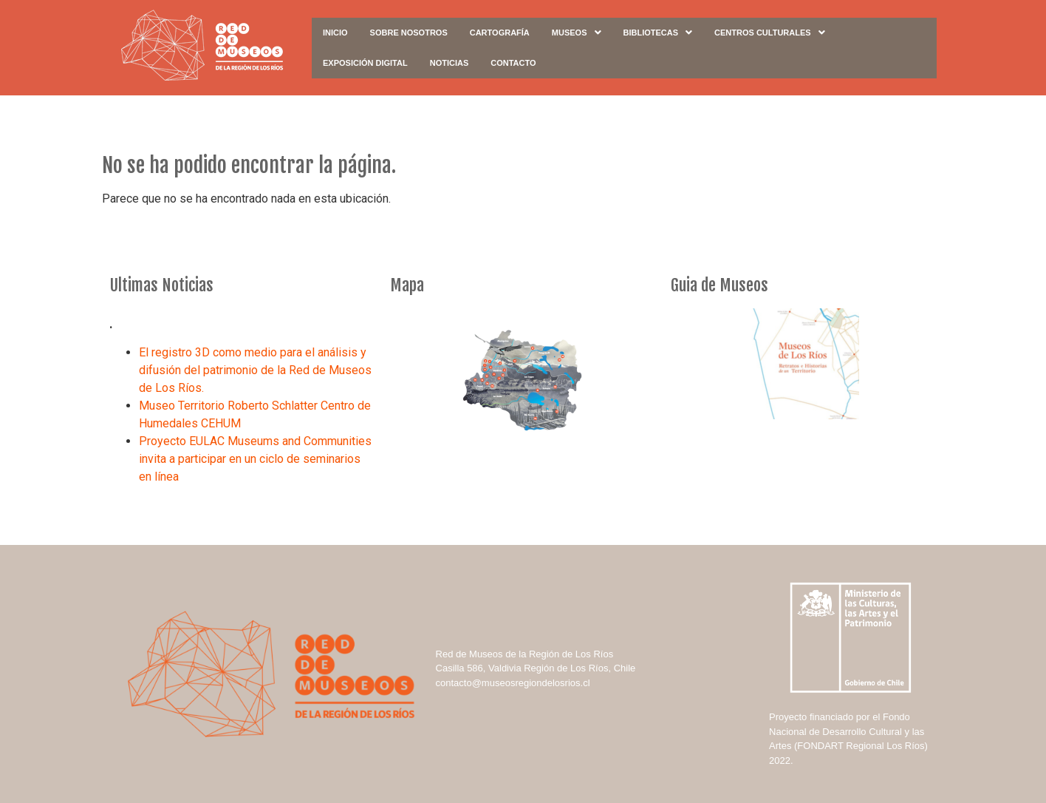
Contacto (513, 62)
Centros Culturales (769, 32)
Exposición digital (365, 62)
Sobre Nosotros (409, 32)
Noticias (449, 62)
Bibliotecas (658, 32)
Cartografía (500, 32)
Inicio (335, 32)
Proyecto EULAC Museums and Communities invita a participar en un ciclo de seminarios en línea (255, 459)
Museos (576, 32)
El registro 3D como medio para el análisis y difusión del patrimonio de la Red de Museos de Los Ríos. (255, 370)
